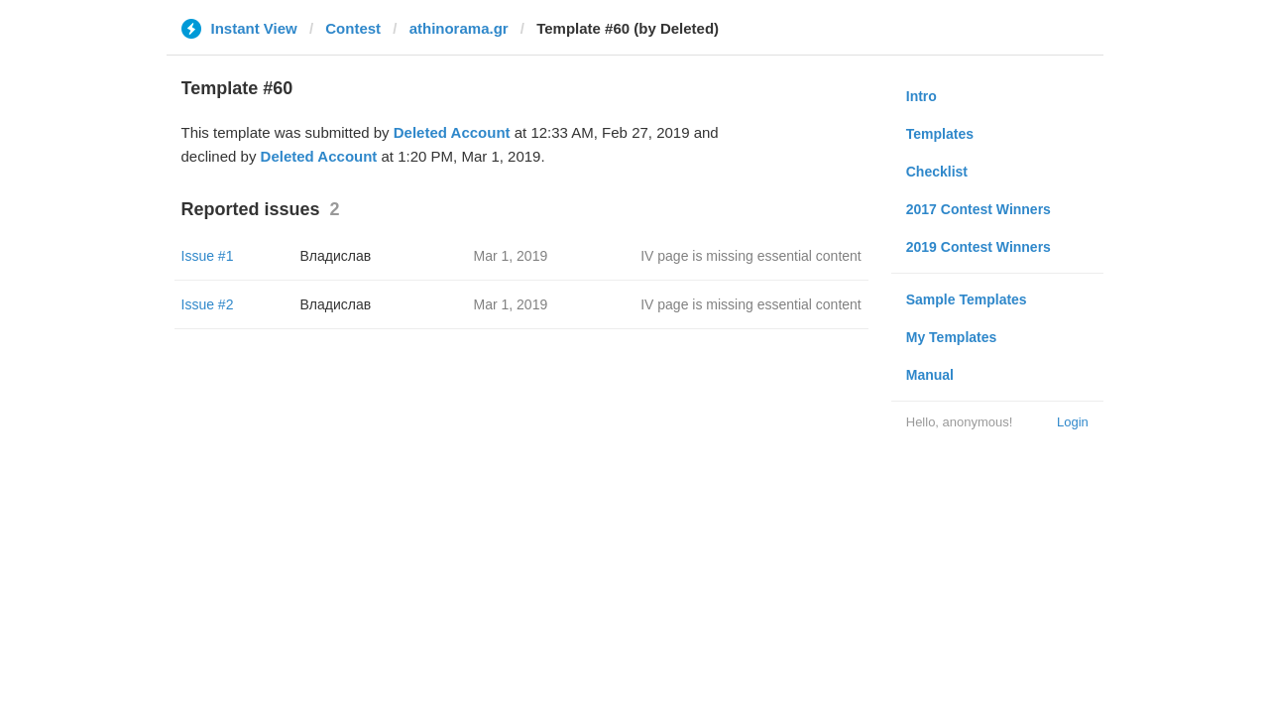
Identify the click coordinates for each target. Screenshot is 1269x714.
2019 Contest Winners (978, 247)
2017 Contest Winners (978, 209)
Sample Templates (966, 299)
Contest (353, 28)
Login (1073, 422)
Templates (940, 134)
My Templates (951, 337)
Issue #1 (207, 256)
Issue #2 (207, 304)
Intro (921, 96)
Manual (930, 375)
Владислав (336, 256)
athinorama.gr (459, 28)
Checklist (937, 171)
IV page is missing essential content (751, 256)
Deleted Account (452, 132)
